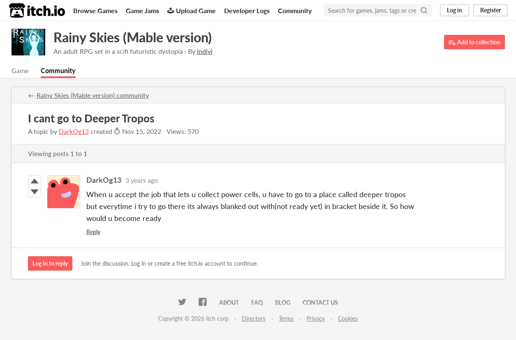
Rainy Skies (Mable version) (132, 37)
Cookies (348, 318)
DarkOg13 (74, 131)
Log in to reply (50, 263)
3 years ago (141, 180)
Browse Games (95, 10)
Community (295, 10)
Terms (286, 318)
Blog (282, 302)
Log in (454, 10)
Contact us (320, 302)
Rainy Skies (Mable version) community (93, 95)
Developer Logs (247, 10)
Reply (93, 231)
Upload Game (191, 10)
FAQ (257, 302)
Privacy (316, 318)
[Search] (424, 10)
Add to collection (474, 42)
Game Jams (142, 10)
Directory (254, 318)
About (229, 302)
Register (490, 10)
